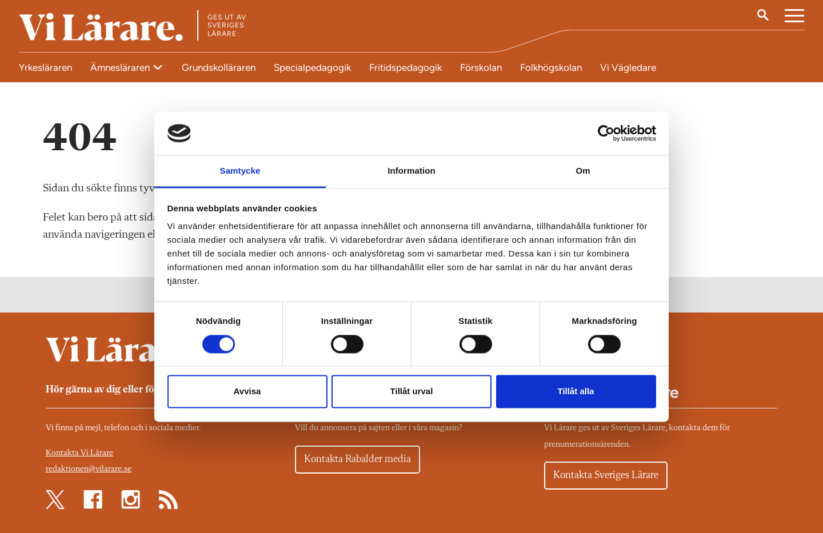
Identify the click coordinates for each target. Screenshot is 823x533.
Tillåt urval (411, 391)
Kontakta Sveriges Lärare (605, 475)
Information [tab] (411, 171)
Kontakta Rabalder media (357, 459)
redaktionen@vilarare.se (88, 469)
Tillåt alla (576, 391)
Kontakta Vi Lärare (79, 453)
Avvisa (247, 391)
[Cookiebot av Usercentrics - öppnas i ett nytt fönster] (606, 133)
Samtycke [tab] (240, 171)
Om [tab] (583, 171)
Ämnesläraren (121, 67)
